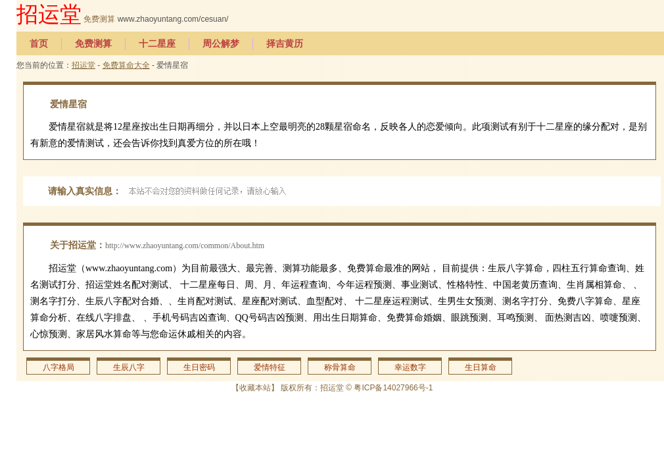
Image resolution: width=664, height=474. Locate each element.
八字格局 (58, 367)
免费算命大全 (126, 65)
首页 (39, 43)
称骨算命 (340, 367)
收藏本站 (255, 387)
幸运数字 (410, 367)
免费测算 (99, 19)
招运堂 (49, 14)
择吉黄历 (284, 43)
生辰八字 (129, 367)
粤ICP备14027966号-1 (393, 387)
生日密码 (199, 367)
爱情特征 (269, 367)
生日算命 (480, 367)
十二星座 (157, 43)
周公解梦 (220, 43)
